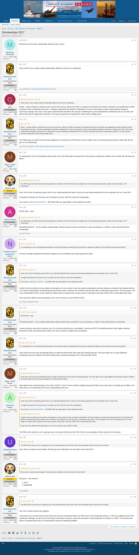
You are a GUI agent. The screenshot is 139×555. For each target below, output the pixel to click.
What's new (25, 21)
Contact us (92, 543)
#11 (135, 338)
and (30, 302)
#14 (135, 437)
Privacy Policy (72, 551)
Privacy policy (118, 543)
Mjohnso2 (7, 36)
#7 (135, 207)
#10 (135, 308)
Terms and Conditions (85, 551)
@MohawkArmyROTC (37, 202)
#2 (135, 64)
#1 (135, 40)
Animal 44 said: (26, 442)
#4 (135, 119)
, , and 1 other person (43, 146)
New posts (5, 24)
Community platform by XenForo (69, 547)
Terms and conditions (105, 543)
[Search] (132, 21)
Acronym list (81, 21)
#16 (135, 497)
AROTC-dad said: (26, 270)
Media (37, 21)
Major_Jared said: (26, 244)
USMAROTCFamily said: (29, 468)
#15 (135, 464)
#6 (135, 176)
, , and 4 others (39, 89)
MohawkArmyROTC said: (29, 99)
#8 (135, 239)
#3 (135, 95)
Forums (15, 21)
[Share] (132, 40)
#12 (135, 369)
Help (126, 543)
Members (48, 21)
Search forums (15, 24)
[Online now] (10, 105)
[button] (32, 21)
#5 (135, 152)
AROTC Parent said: (27, 312)
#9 (135, 265)
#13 (135, 393)
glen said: (24, 124)
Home (6, 21)
